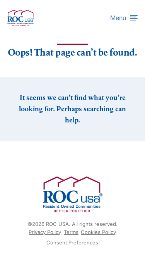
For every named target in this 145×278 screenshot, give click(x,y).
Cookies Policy (98, 232)
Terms (71, 232)
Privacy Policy (45, 232)
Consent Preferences (72, 242)
